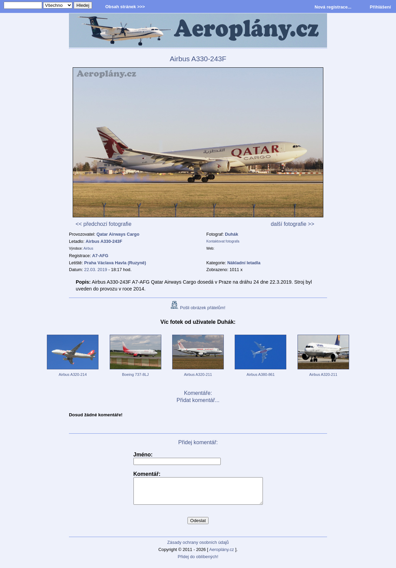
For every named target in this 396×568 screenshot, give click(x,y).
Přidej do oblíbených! (198, 561)
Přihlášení (380, 7)
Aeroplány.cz (221, 554)
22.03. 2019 (95, 269)
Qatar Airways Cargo (117, 234)
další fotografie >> (292, 224)
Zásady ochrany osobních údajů (198, 547)
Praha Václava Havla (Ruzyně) (115, 262)
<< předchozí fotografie (103, 224)
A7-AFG (100, 255)
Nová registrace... (332, 7)
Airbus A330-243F (104, 241)
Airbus (88, 248)
